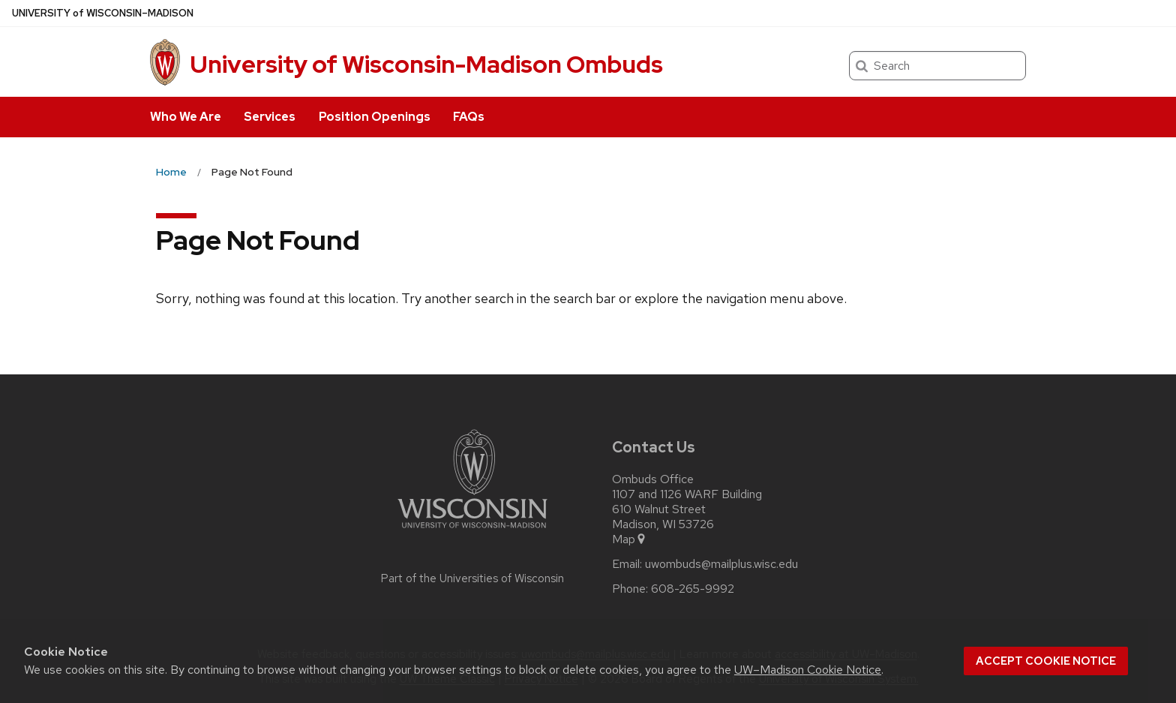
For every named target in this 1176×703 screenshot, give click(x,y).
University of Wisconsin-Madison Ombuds (426, 64)
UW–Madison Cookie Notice (807, 669)
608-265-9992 (692, 588)
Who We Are (185, 117)
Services (270, 117)
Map (629, 539)
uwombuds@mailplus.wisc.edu (721, 564)
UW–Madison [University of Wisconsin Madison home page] (103, 13)
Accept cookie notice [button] (1046, 660)
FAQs (468, 117)
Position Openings (374, 117)
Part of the (472, 578)
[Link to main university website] (473, 531)
